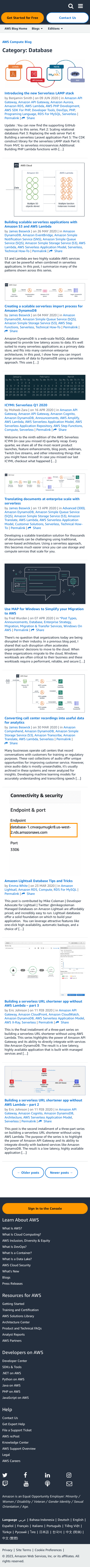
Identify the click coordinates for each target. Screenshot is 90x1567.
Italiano (37, 1526)
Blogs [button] (37, 28)
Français (23, 1526)
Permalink (12, 118)
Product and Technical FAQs (22, 1328)
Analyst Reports (13, 1334)
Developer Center (14, 1361)
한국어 (57, 1532)
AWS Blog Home (16, 28)
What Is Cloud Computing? (21, 1234)
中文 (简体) (73, 1532)
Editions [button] (55, 28)
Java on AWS (11, 1385)
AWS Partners (11, 1340)
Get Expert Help (13, 1424)
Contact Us (10, 1418)
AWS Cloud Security (16, 1265)
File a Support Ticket (17, 1430)
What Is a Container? (17, 1253)
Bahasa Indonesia (41, 1520)
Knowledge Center (15, 1442)
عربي (22, 1520)
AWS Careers (11, 1461)
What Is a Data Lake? (17, 1259)
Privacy (7, 1550)
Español (7, 1526)
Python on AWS (13, 1379)
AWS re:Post (10, 1436)
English (78, 1520)
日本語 (44, 1532)
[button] (71, 5)
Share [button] (28, 118)
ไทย (33, 1532)
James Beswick (19, 231)
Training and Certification (20, 1310)
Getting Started (13, 1304)
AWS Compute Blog (17, 42)
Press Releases (12, 1283)
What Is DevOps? (14, 1247)
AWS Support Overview (19, 1448)
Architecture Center (16, 1322)
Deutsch (63, 1520)
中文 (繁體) (10, 1538)
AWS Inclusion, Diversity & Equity (26, 1240)
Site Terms (23, 1550)
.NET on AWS (11, 1373)
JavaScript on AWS (15, 1397)
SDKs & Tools (11, 1367)
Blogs (6, 1277)
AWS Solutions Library (18, 1316)
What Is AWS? (12, 1228)
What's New (10, 1271)
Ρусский (20, 1532)
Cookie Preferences (48, 1550)
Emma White (18, 886)
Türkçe (6, 1532)
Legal (6, 1455)
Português (54, 1526)
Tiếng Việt (72, 1526)
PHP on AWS (11, 1391)
